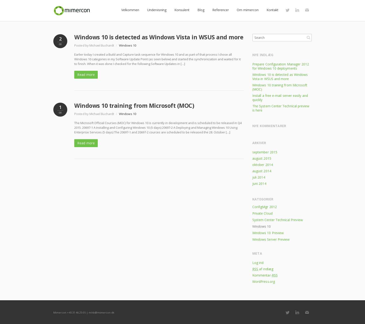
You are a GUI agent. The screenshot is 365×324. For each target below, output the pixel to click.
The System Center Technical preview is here (280, 108)
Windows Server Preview (271, 239)
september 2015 (264, 152)
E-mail (307, 10)
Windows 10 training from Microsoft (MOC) (134, 105)
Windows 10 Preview (268, 233)
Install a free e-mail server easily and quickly (280, 97)
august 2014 (261, 171)
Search (308, 37)
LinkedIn (297, 10)
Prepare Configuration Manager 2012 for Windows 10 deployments (280, 66)
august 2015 (261, 158)
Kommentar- (265, 275)
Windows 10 (127, 45)
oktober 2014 (262, 164)
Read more (86, 74)
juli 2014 (258, 177)
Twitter (287, 10)
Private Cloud (262, 213)
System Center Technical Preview (277, 220)
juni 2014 (259, 183)
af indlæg (262, 269)
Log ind (258, 262)
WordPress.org (263, 281)
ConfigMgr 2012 (264, 207)
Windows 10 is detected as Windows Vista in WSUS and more (158, 37)
